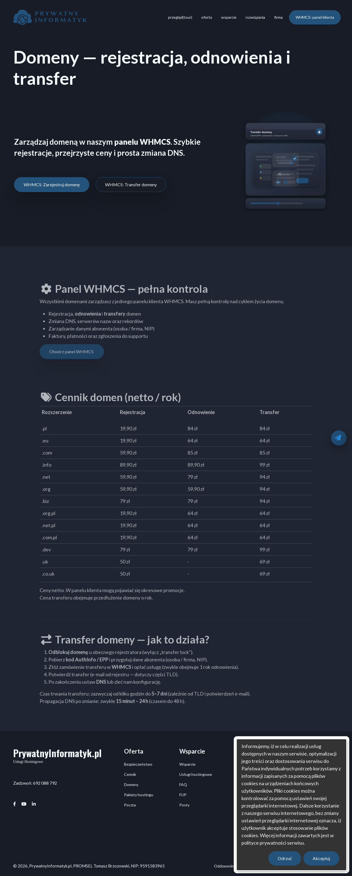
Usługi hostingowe (195, 774)
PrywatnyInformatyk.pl (57, 753)
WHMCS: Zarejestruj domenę (52, 184)
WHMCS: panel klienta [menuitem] (315, 17)
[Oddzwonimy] (338, 438)
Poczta (130, 805)
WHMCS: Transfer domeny (131, 184)
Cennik (130, 774)
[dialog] (291, 804)
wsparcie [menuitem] (229, 17)
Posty (184, 805)
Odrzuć (285, 858)
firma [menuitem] (278, 17)
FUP (182, 794)
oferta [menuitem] (206, 17)
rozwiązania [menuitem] (255, 17)
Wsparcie (187, 764)
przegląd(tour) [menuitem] (180, 17)
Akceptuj (321, 858)
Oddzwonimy (225, 866)
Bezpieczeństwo (138, 764)
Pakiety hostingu (138, 794)
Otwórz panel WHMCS (71, 351)
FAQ (183, 784)
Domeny (131, 784)
